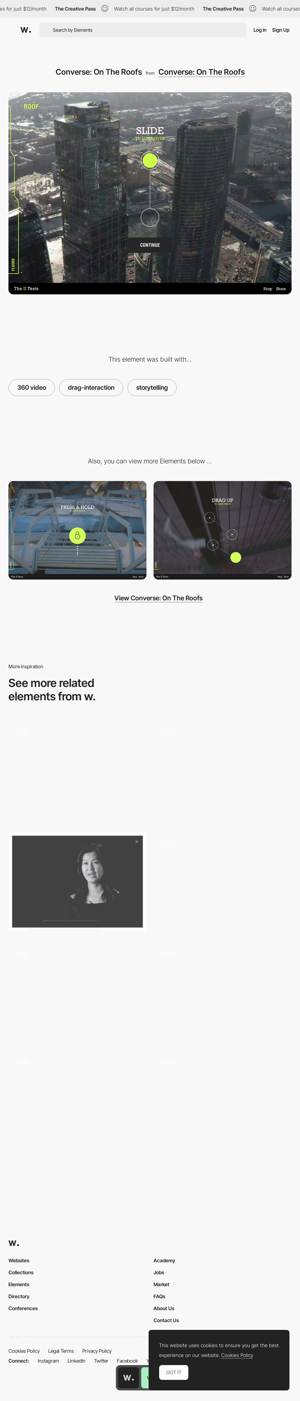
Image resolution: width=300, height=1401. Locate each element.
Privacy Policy (97, 1351)
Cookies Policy (24, 1351)
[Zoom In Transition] (223, 881)
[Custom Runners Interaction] (223, 767)
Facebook (127, 1361)
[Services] (77, 770)
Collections (20, 1272)
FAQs (159, 1296)
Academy (164, 1260)
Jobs (159, 1272)
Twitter (101, 1361)
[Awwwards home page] (128, 1377)
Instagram (48, 1361)
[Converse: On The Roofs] (77, 530)
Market (161, 1284)
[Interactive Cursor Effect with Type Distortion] (223, 991)
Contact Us (166, 1320)
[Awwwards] (25, 30)
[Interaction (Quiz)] (77, 1103)
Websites (18, 1260)
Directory (19, 1296)
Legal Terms (61, 1351)
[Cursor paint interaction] (223, 1100)
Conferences (23, 1308)
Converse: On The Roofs (201, 72)
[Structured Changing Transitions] (77, 991)
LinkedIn (77, 1361)
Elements (18, 1284)
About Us (164, 1308)
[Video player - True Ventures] (77, 881)
